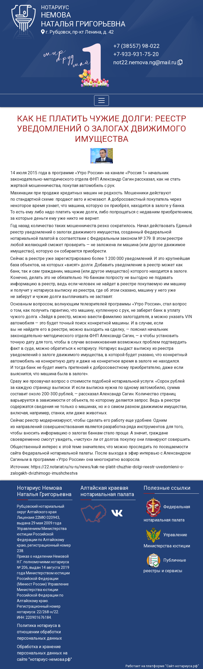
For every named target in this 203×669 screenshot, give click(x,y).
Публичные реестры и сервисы (165, 563)
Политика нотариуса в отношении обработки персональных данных (39, 632)
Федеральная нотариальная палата (167, 509)
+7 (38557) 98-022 (136, 46)
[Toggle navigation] (101, 100)
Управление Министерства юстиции (167, 537)
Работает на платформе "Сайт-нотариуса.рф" (162, 666)
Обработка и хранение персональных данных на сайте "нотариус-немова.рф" (44, 653)
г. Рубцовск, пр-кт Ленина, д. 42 (77, 32)
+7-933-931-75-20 (136, 54)
